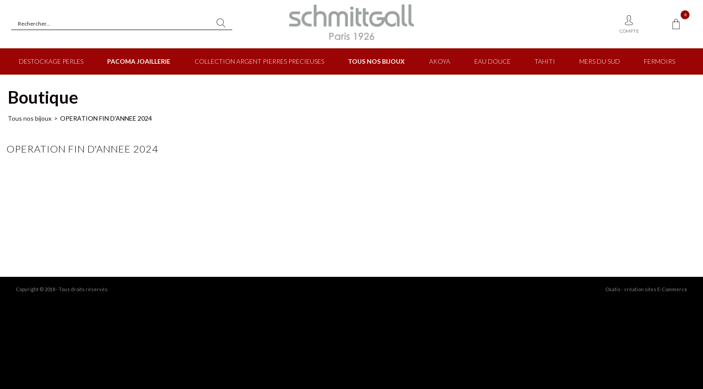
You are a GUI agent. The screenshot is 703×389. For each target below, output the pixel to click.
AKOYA (439, 61)
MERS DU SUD (599, 61)
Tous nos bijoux (30, 118)
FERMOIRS (659, 61)
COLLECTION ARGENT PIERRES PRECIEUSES (259, 61)
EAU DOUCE (492, 61)
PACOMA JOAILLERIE (138, 61)
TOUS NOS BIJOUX (376, 61)
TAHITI (544, 61)
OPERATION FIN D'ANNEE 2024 (106, 118)
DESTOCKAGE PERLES (51, 61)
